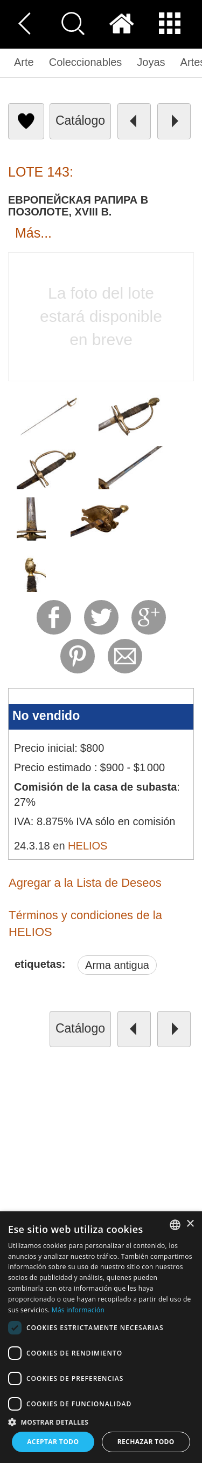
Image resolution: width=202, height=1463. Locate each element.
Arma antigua (117, 965)
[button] (101, 1422)
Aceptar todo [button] (53, 1441)
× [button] (190, 1224)
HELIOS (87, 846)
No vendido (46, 716)
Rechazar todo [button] (146, 1441)
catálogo (80, 120)
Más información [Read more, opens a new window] (78, 1309)
